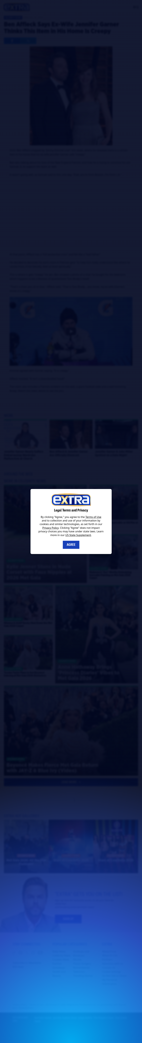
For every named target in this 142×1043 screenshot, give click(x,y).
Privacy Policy (50, 528)
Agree (71, 545)
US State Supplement (78, 535)
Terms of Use (93, 517)
